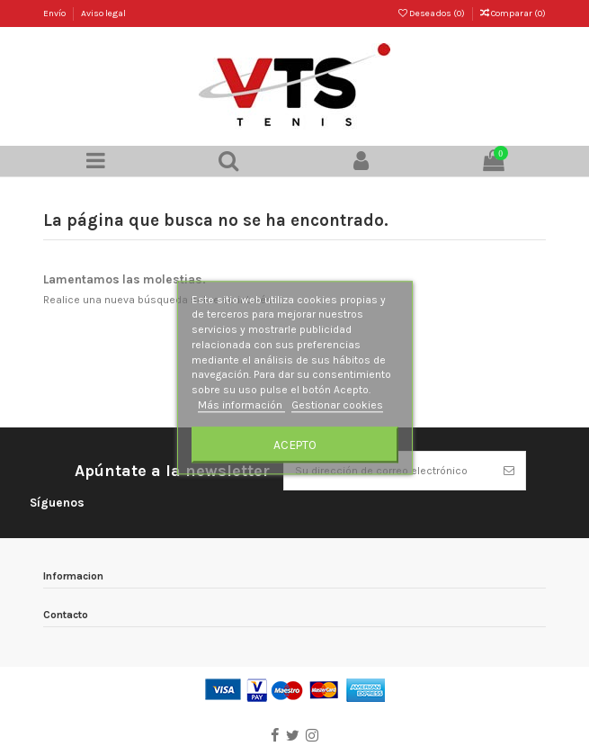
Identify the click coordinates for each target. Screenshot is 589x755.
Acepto (295, 444)
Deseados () (432, 13)
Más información (241, 405)
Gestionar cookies (337, 405)
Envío (55, 13)
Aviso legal (103, 13)
